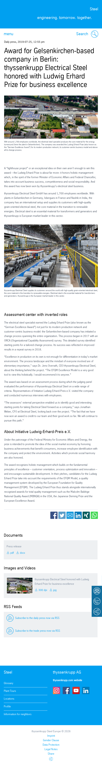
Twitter (62, 515)
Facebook (54, 515)
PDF (12, 553)
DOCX (22, 553)
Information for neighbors (17, 714)
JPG (54, 590)
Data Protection (51, 745)
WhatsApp (94, 515)
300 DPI (42, 590)
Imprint (51, 736)
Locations (9, 699)
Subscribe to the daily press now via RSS (37, 618)
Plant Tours (10, 691)
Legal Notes (51, 749)
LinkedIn (78, 515)
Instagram (56, 690)
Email (70, 515)
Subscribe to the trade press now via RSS (37, 631)
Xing (86, 515)
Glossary (8, 683)
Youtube (76, 690)
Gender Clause (51, 740)
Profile (7, 706)
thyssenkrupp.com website (67, 680)
